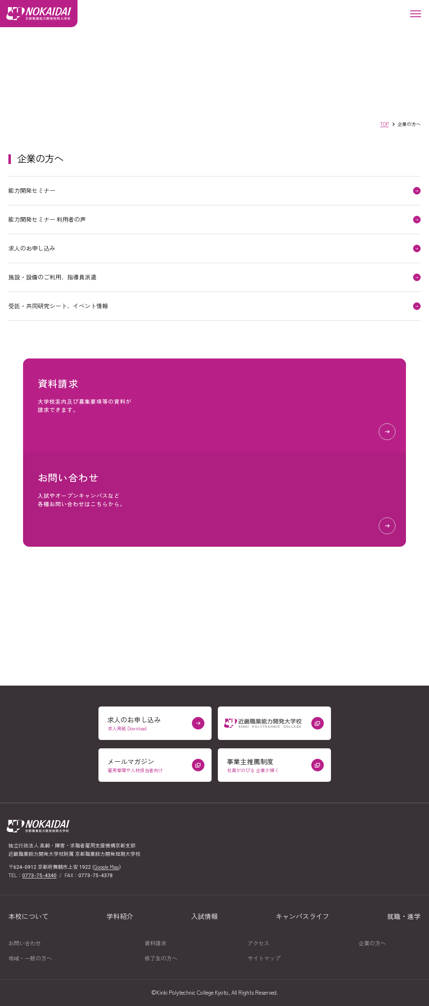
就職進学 (404, 917)
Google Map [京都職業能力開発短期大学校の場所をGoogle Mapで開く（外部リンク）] (106, 867)
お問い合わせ (24, 943)
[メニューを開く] (415, 13)
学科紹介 (119, 917)
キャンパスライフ (302, 917)
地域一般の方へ (30, 958)
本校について (28, 917)
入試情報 (204, 917)
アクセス (258, 943)
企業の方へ (372, 943)
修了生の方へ (161, 958)
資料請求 (155, 943)
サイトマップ (264, 958)
